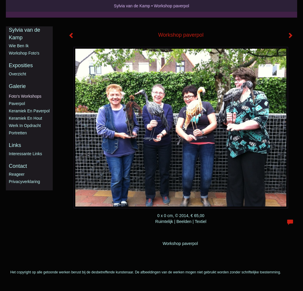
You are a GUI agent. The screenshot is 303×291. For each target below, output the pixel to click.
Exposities (21, 65)
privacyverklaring (24, 181)
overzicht (17, 74)
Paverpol (17, 103)
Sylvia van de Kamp (132, 6)
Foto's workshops (25, 96)
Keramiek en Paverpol (29, 111)
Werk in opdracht (25, 125)
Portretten (18, 133)
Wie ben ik (19, 45)
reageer (17, 174)
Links (15, 145)
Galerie (17, 86)
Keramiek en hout (25, 118)
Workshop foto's (24, 53)
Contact (18, 166)
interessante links (25, 153)
